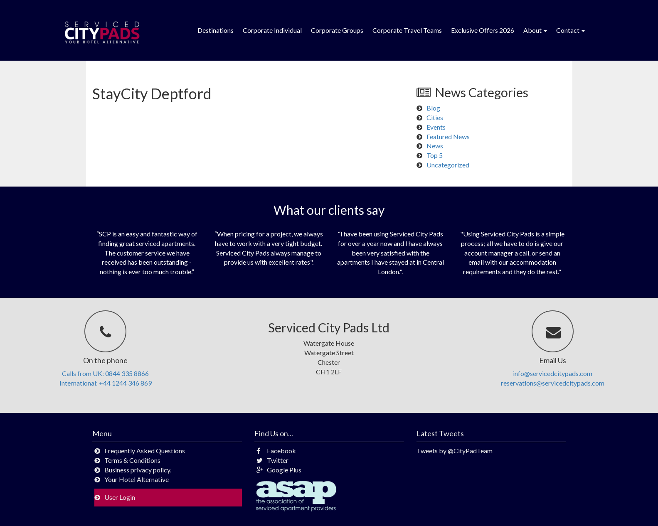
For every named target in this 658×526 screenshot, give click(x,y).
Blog (433, 108)
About (535, 30)
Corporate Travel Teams (407, 30)
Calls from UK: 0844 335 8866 (105, 373)
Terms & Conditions (132, 460)
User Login (119, 497)
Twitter (272, 460)
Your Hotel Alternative (136, 479)
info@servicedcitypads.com (552, 373)
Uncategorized (447, 165)
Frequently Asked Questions (144, 451)
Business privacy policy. (137, 470)
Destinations (215, 30)
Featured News (448, 136)
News (434, 146)
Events (436, 127)
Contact (570, 30)
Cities (434, 117)
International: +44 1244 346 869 (105, 383)
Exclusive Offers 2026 (482, 30)
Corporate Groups (337, 30)
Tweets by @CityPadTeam (454, 451)
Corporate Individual (272, 30)
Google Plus (278, 470)
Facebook (276, 451)
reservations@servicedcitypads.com (552, 383)
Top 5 (434, 155)
